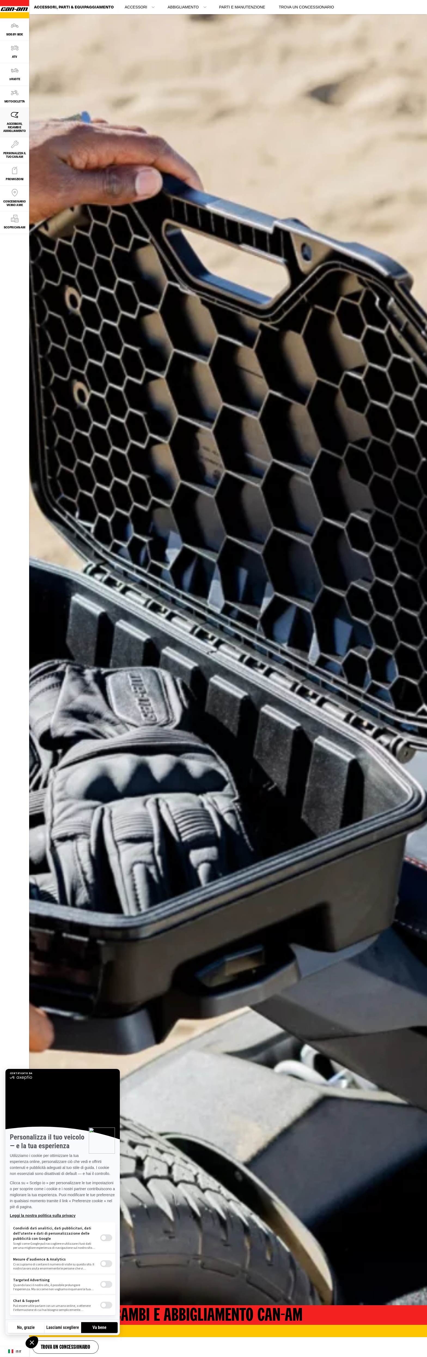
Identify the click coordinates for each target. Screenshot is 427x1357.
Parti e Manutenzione (242, 7)
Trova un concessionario (306, 7)
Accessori (136, 7)
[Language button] (14, 1351)
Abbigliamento (183, 7)
